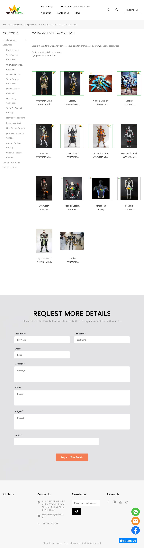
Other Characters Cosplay (14, 155)
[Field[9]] (102, 339)
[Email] (86, 503)
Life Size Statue (9, 167)
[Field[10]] (42, 354)
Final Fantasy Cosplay (15, 128)
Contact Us (63, 13)
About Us (46, 13)
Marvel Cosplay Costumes (12, 90)
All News (8, 494)
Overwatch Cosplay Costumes (63, 24)
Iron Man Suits (12, 50)
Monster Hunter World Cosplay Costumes (13, 79)
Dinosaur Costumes (11, 162)
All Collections (16, 24)
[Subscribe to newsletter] (76, 511)
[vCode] (56, 441)
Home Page (47, 6)
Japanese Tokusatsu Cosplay (15, 135)
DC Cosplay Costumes (11, 100)
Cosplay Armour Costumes (75, 6)
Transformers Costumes (12, 57)
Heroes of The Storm (15, 117)
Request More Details (72, 457)
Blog (77, 13)
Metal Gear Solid (13, 123)
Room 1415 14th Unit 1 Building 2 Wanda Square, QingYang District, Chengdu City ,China (53, 505)
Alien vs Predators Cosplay (14, 145)
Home (5, 24)
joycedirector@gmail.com (53, 516)
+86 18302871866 (50, 523)
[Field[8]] (42, 339)
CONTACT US (132, 10)
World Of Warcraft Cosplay (14, 110)
